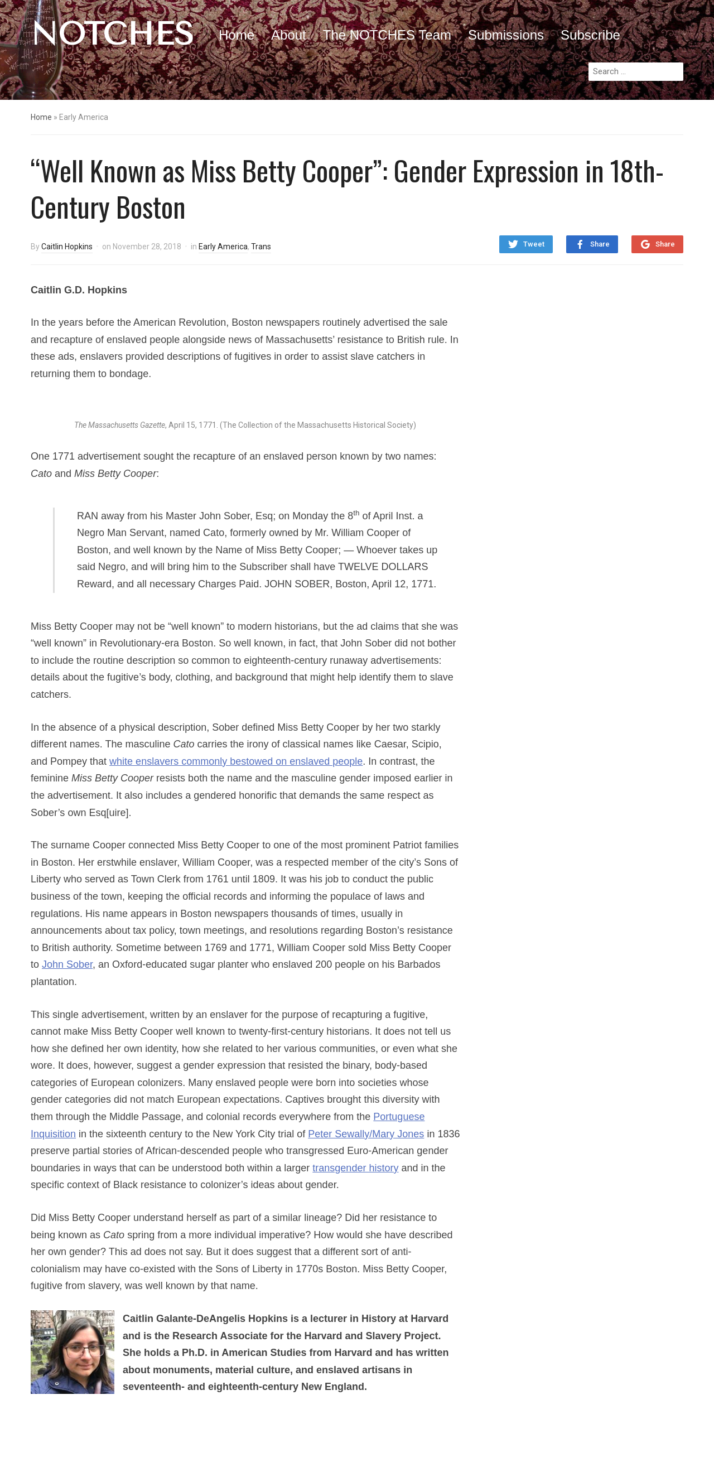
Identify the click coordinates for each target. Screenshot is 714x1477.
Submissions (506, 34)
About (288, 34)
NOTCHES (112, 34)
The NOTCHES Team (387, 34)
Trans (261, 246)
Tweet (533, 244)
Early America (223, 246)
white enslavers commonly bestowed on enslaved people (236, 761)
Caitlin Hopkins (67, 246)
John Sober (67, 964)
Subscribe (590, 34)
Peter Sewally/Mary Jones (366, 1134)
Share (600, 244)
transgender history (355, 1168)
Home (236, 34)
